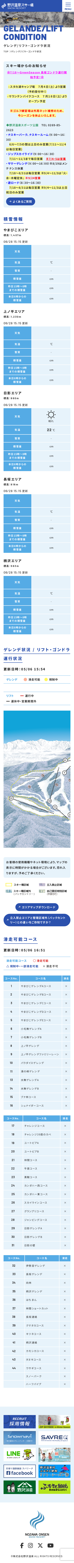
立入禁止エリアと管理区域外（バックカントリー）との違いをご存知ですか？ (38, 921)
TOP (6, 51)
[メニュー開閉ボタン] (68, 6)
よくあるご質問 (22, 202)
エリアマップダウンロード (38, 908)
